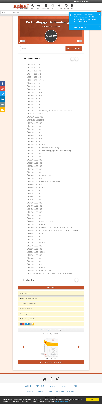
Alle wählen (28, 280)
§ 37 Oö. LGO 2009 (35, 184)
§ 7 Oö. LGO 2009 (35, 83)
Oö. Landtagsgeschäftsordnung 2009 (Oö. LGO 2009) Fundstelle (50, 274)
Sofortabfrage (45, 330)
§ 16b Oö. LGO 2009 (36, 117)
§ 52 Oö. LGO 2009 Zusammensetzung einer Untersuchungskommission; (54, 231)
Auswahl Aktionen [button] (26, 309)
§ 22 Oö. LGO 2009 (35, 138)
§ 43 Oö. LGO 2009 (35, 203)
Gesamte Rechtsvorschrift (28, 299)
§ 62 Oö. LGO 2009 (35, 261)
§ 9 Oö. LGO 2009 (35, 89)
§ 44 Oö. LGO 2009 (35, 206)
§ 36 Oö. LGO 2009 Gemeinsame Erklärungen (44, 181)
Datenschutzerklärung (35, 391)
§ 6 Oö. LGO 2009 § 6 (36, 80)
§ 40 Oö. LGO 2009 (35, 194)
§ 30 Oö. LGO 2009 (35, 163)
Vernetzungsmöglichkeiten (28, 319)
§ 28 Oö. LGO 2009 (35, 157)
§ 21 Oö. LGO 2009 (35, 135)
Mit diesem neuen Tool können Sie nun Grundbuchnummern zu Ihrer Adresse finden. (85, 19)
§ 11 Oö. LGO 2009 (35, 95)
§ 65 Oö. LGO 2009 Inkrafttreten (40, 270)
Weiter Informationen (63, 402)
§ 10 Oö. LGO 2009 (35, 92)
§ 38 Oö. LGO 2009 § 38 (37, 188)
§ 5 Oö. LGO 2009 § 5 (36, 77)
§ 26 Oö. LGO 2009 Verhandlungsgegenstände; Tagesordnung (50, 151)
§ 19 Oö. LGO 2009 (35, 129)
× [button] (99, 14)
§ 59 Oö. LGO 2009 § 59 (37, 252)
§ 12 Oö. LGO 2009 (35, 99)
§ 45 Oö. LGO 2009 (35, 209)
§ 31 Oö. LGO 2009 (35, 166)
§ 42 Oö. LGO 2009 (35, 200)
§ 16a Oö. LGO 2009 (36, 114)
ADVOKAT (40, 386)
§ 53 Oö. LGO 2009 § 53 (37, 234)
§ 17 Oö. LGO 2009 (35, 123)
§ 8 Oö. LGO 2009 (35, 86)
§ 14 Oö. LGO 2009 (35, 105)
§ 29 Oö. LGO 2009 (35, 160)
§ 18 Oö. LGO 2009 (35, 126)
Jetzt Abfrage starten (50, 362)
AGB (75, 386)
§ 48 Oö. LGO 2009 (35, 218)
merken (51, 288)
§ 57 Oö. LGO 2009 (35, 246)
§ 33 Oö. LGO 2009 (35, 172)
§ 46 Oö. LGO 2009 (35, 212)
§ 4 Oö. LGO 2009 (35, 74)
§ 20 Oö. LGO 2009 (35, 132)
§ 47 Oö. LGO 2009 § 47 (37, 215)
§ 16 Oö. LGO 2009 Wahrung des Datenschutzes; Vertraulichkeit (50, 111)
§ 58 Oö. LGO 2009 (35, 249)
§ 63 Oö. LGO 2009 (35, 264)
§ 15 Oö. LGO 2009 (35, 108)
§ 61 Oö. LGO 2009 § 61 (37, 258)
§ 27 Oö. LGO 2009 (35, 154)
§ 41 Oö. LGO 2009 (35, 197)
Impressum (64, 386)
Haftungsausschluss (26, 314)
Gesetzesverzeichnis (27, 293)
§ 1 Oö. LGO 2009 (35, 65)
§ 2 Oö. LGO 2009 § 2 (36, 68)
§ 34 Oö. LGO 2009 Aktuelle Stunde (41, 175)
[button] (33, 6)
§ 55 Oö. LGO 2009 (35, 240)
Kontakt (52, 386)
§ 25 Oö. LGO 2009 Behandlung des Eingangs (44, 148)
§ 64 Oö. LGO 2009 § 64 (37, 267)
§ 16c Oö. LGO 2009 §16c (37, 120)
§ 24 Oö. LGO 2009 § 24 (37, 145)
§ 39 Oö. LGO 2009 (35, 191)
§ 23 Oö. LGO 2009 (35, 141)
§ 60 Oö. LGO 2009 (35, 255)
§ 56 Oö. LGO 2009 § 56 (37, 243)
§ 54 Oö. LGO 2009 (35, 237)
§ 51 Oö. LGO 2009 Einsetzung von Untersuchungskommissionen (51, 227)
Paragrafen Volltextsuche (28, 304)
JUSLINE (28, 386)
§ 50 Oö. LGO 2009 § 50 (37, 224)
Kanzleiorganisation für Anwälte (62, 391)
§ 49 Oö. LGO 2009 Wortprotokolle (41, 221)
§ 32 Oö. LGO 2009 (35, 169)
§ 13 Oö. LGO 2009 (35, 102)
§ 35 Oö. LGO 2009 (35, 178)
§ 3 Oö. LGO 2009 (35, 71)
